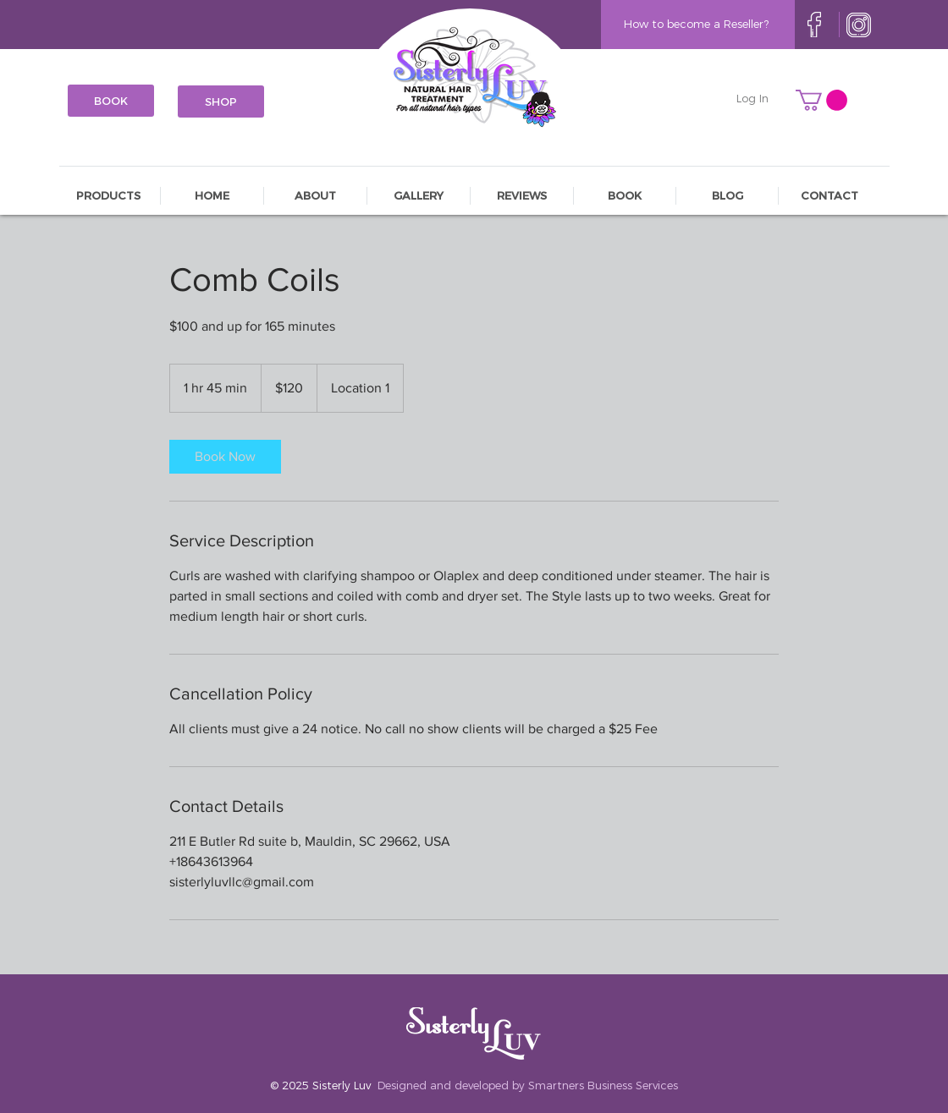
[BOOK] (111, 101)
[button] (821, 100)
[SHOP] (221, 101)
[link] (225, 457)
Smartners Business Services (603, 1085)
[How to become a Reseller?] (696, 24)
